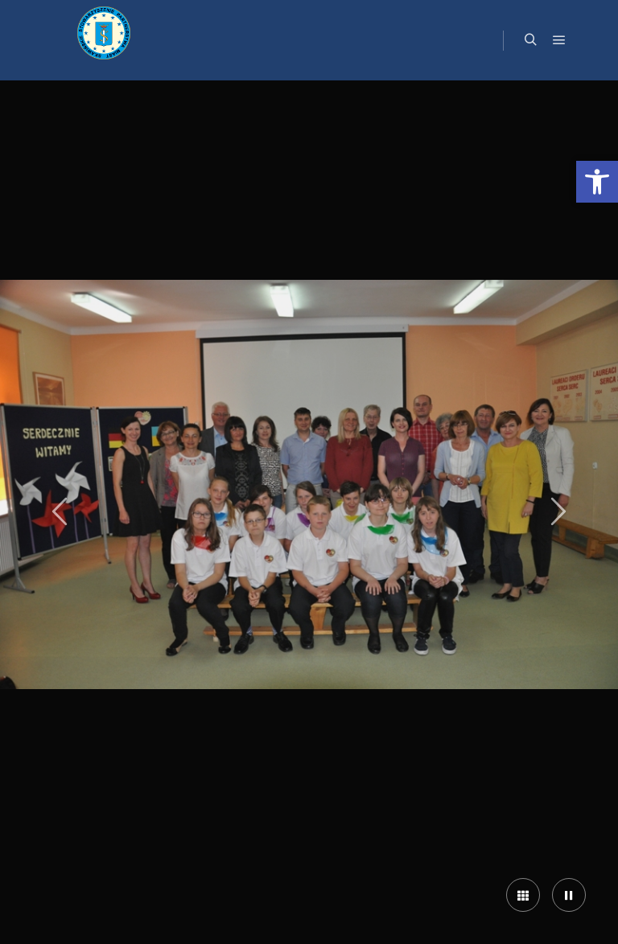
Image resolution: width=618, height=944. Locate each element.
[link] (597, 182)
